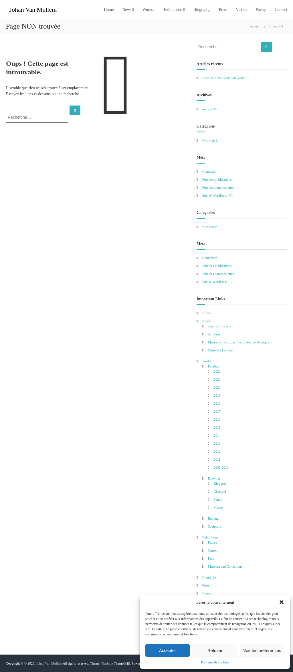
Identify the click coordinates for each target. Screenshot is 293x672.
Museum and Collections (225, 566)
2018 (217, 403)
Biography (201, 9)
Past (211, 558)
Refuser (215, 650)
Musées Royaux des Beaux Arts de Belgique (238, 342)
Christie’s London (220, 350)
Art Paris (214, 334)
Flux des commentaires (218, 188)
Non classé (209, 140)
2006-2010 (221, 468)
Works (147, 9)
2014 (217, 436)
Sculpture (214, 526)
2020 (217, 387)
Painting (213, 366)
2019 (217, 395)
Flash (105, 663)
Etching (213, 518)
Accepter (167, 650)
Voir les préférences (262, 650)
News (126, 9)
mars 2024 (209, 109)
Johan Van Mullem (33, 9)
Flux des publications (217, 180)
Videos (241, 9)
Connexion (209, 172)
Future (212, 542)
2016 (217, 419)
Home (109, 9)
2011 (217, 460)
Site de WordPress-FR (217, 196)
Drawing (214, 478)
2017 (217, 411)
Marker (219, 508)
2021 (217, 379)
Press (223, 9)
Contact (281, 9)
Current (213, 550)
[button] (281, 602)
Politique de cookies (215, 662)
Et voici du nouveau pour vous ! (224, 78)
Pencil (218, 500)
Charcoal (220, 492)
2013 (217, 444)
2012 (217, 452)
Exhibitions (173, 9)
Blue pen (220, 484)
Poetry (261, 9)
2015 (217, 428)
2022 (217, 371)
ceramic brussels (219, 326)
